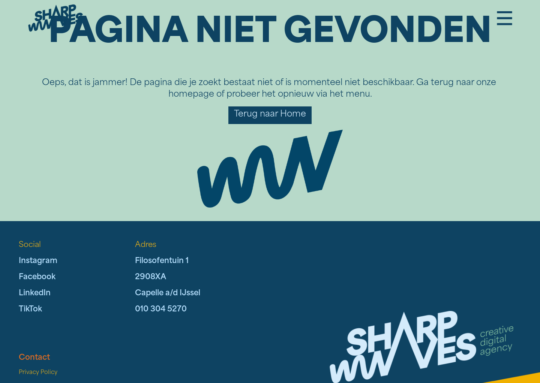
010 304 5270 (161, 309)
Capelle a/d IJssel (167, 293)
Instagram (38, 261)
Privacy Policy (38, 373)
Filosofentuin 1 (162, 261)
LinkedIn (35, 293)
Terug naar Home (270, 114)
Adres (145, 245)
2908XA (150, 277)
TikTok (30, 309)
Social (30, 245)
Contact (34, 358)
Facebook (37, 277)
